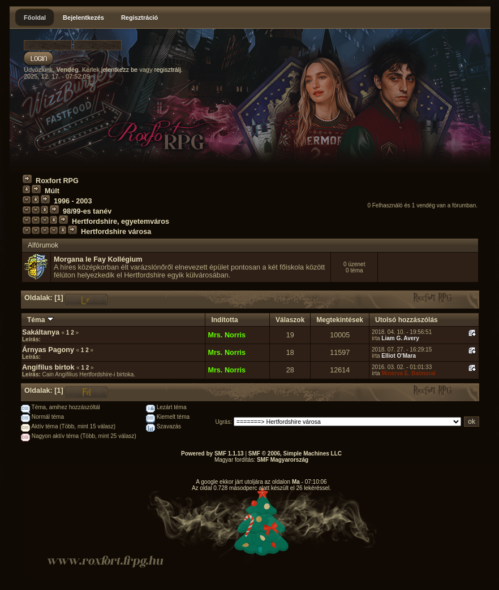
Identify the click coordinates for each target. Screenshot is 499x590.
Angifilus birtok (49, 367)
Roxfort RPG (57, 181)
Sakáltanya (40, 332)
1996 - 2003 (73, 201)
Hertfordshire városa (116, 232)
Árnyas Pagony (48, 350)
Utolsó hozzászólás (406, 320)
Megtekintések (339, 320)
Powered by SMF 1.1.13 (212, 453)
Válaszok (290, 320)
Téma (40, 320)
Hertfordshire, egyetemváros (120, 221)
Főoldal (35, 17)
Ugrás (223, 422)
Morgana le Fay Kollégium (98, 259)
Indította (224, 320)
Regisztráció (139, 17)
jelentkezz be (119, 69)
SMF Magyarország (282, 460)
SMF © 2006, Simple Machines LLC (295, 453)
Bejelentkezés (83, 17)
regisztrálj (167, 69)
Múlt (52, 191)
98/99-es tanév (87, 211)
